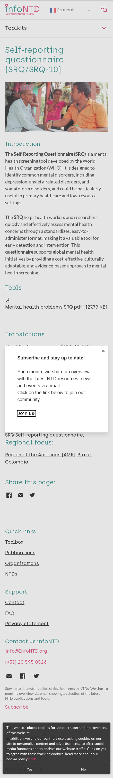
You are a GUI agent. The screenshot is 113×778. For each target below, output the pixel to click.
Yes (29, 769)
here (32, 759)
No (83, 769)
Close (103, 350)
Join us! (27, 413)
